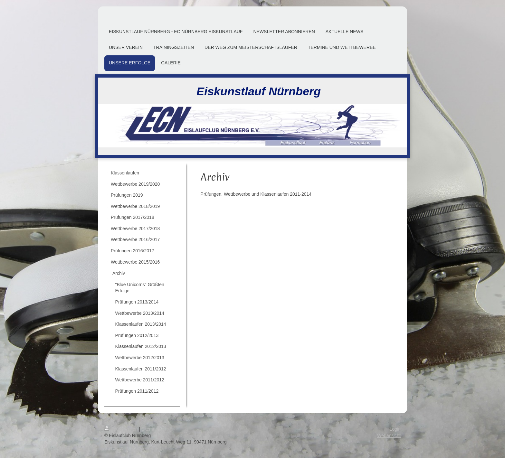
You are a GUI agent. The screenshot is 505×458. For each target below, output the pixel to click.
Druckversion (121, 429)
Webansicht (389, 435)
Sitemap (149, 429)
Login (395, 429)
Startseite (113, 448)
